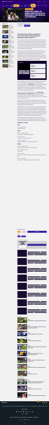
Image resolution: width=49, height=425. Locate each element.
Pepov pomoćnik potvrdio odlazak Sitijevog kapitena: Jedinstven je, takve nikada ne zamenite (11, 52)
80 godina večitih (34, 406)
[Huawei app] (46, 402)
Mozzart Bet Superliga (18, 406)
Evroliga (23, 406)
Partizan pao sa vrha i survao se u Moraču (35, 388)
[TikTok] (29, 419)
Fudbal (10, 25)
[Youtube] (27, 419)
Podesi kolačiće (35, 417)
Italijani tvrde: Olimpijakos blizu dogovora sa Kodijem (36, 395)
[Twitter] (22, 419)
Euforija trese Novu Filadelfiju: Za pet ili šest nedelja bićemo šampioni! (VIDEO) (12, 32)
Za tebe (3, 406)
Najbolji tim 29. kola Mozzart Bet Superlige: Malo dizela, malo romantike (11, 47)
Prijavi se (44, 1)
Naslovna (7, 406)
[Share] (18, 232)
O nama (11, 417)
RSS (19, 417)
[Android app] (42, 402)
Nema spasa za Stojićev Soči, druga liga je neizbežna (11, 27)
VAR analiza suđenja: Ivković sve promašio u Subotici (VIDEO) (11, 37)
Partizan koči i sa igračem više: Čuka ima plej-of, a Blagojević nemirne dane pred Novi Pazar (36, 382)
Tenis (43, 406)
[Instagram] (20, 419)
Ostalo (46, 406)
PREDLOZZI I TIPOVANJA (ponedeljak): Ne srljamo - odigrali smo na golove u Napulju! (11, 61)
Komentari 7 (20, 25)
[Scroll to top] (38, 401)
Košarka (29, 387)
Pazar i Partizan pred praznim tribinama (11, 56)
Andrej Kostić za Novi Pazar (11, 66)
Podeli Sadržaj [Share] (29, 9)
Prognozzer (38, 1)
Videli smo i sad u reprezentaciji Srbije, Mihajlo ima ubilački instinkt (36, 361)
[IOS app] (44, 402)
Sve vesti (11, 406)
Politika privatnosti (24, 417)
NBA (27, 406)
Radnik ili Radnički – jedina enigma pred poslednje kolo (37, 320)
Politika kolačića (30, 417)
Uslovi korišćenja (15, 417)
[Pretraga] (33, 2)
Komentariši (27, 25)
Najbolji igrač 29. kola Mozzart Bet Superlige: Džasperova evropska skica (11, 42)
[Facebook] (24, 419)
